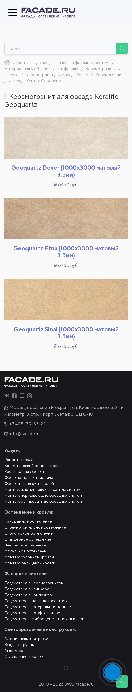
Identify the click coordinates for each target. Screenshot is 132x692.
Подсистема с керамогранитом (34, 583)
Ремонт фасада (18, 459)
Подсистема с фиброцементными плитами (44, 618)
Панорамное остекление (28, 521)
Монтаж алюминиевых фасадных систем (42, 489)
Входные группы (19, 644)
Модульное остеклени (25, 551)
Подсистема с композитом (29, 595)
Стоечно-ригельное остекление (35, 527)
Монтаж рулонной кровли (29, 557)
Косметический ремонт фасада (34, 465)
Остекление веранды (24, 656)
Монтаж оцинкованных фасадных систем (43, 501)
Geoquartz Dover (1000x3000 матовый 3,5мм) (66, 171)
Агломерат (14, 650)
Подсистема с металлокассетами (36, 601)
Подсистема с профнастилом (32, 612)
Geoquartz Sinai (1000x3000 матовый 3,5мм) (66, 333)
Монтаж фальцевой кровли (30, 563)
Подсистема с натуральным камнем (37, 606)
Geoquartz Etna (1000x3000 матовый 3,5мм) (66, 252)
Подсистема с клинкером (28, 589)
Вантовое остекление (25, 545)
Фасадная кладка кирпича (28, 477)
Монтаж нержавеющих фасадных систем (43, 495)
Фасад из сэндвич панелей (29, 483)
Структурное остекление (28, 533)
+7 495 (25, 424)
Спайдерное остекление (27, 539)
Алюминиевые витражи (26, 638)
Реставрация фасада (24, 471)
